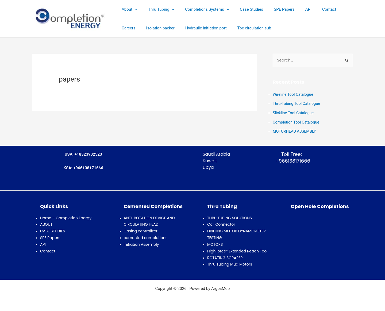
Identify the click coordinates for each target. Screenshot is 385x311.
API (294, 9)
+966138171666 (291, 159)
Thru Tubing (157, 9)
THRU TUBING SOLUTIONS (229, 217)
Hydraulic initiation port (177, 28)
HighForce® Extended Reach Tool (237, 250)
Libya (208, 166)
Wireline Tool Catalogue (294, 94)
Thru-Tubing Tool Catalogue (297, 103)
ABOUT (46, 223)
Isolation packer (134, 28)
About (128, 9)
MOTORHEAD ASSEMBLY (295, 130)
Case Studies (242, 9)
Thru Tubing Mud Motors (229, 263)
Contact (312, 9)
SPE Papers (272, 9)
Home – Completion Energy (65, 217)
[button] (133, 9)
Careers (334, 9)
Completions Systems (200, 9)
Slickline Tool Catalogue (294, 112)
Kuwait (210, 160)
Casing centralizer (140, 230)
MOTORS (215, 243)
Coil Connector (221, 223)
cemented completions (145, 236)
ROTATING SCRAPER (225, 256)
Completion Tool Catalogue (297, 121)
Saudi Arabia (216, 153)
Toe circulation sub (223, 28)
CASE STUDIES (52, 230)
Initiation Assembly (141, 243)
